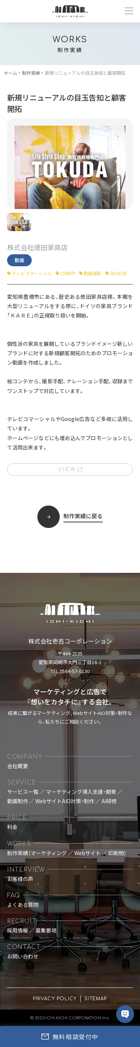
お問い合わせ (22, 956)
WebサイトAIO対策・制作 (64, 801)
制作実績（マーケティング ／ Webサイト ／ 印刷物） (67, 853)
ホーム (10, 73)
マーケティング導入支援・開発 (81, 791)
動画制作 (17, 801)
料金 (12, 826)
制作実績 (31, 73)
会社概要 (17, 766)
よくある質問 (22, 904)
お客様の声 (20, 878)
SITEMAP (95, 998)
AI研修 (109, 801)
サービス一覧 (22, 791)
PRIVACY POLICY (55, 998)
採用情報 (17, 930)
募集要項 (45, 930)
